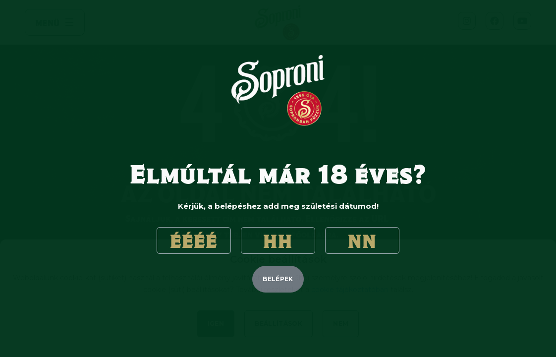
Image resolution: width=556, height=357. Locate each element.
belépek (278, 279)
